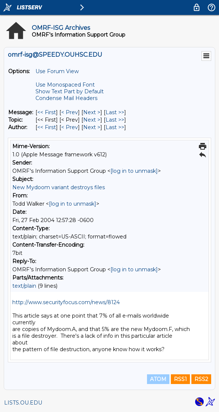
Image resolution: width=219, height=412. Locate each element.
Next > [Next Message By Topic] (91, 119)
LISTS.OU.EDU (23, 402)
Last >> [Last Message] (115, 112)
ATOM (158, 379)
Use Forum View (57, 71)
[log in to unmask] (134, 171)
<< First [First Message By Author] (46, 127)
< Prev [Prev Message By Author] (69, 127)
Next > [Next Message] (91, 112)
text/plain (24, 286)
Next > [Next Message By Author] (91, 127)
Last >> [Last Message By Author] (115, 127)
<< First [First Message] (46, 112)
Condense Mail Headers (66, 98)
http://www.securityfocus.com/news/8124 (66, 302)
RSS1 (180, 379)
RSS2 (201, 379)
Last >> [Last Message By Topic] (115, 119)
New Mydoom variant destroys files (58, 187)
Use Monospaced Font (65, 84)
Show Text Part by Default (69, 91)
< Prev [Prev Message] (69, 112)
